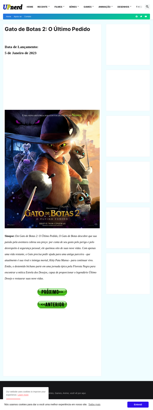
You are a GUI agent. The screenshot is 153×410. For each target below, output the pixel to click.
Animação (104, 6)
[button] (140, 6)
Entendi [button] (138, 404)
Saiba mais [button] (94, 404)
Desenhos (123, 6)
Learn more (23, 395)
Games (88, 6)
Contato (27, 16)
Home (30, 6)
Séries (73, 6)
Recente (42, 6)
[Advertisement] (52, 84)
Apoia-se (18, 16)
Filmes (58, 6)
